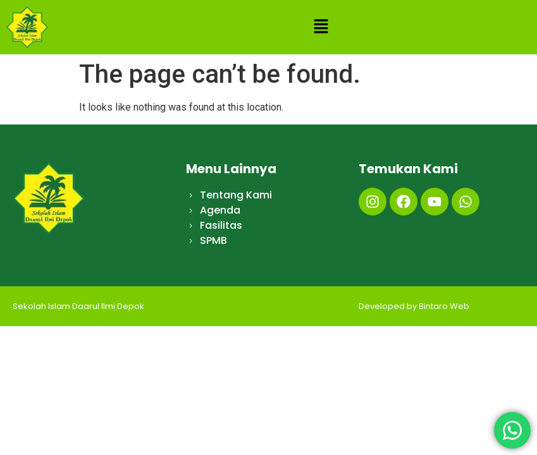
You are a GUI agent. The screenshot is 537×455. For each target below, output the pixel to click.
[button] (320, 27)
